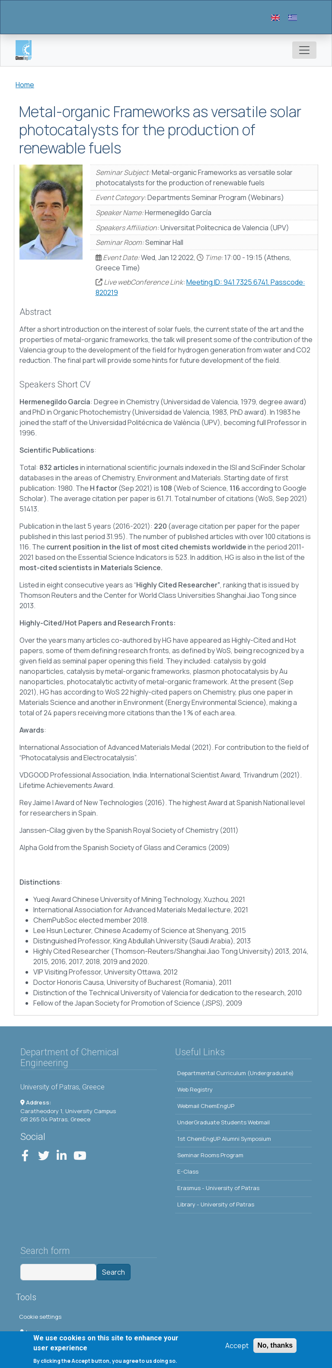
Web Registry (195, 1089)
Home (25, 84)
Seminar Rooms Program (210, 1155)
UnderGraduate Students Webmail (223, 1122)
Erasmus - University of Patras (218, 1188)
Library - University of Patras (215, 1204)
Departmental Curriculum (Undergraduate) (235, 1073)
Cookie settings (40, 1316)
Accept (237, 1348)
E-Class (187, 1171)
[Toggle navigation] (304, 50)
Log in (30, 1332)
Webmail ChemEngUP (205, 1106)
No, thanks (275, 1348)
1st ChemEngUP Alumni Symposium (224, 1139)
